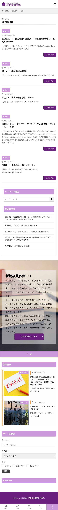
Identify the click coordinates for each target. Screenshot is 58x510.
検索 (5, 471)
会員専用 (24, 372)
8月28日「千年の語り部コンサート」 (19, 165)
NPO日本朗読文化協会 (36, 498)
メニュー (29, 507)
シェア (17, 507)
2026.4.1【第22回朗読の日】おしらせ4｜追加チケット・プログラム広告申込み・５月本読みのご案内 (29, 238)
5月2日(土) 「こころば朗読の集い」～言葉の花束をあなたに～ (26, 231)
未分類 (7, 31)
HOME (6, 11)
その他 (25, 402)
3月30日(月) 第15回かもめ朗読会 (17, 246)
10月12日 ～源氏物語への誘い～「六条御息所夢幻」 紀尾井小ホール (28, 40)
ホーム (6, 507)
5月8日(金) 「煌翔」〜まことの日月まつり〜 (21, 225)
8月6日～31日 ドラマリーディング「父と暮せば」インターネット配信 (28, 125)
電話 (40, 507)
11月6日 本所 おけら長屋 (14, 71)
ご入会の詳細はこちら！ (29, 336)
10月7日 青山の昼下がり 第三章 (18, 97)
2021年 (15, 11)
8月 (22, 11)
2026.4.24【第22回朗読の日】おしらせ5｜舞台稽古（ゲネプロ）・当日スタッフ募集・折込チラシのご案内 (28, 218)
